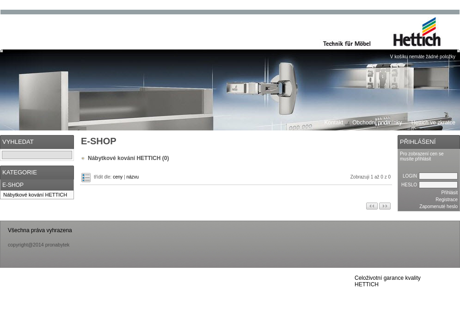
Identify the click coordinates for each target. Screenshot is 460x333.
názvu (132, 176)
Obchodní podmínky (377, 122)
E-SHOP (13, 185)
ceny (118, 176)
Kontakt (334, 122)
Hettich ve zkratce (433, 122)
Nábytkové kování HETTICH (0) (128, 158)
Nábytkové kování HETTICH (35, 194)
